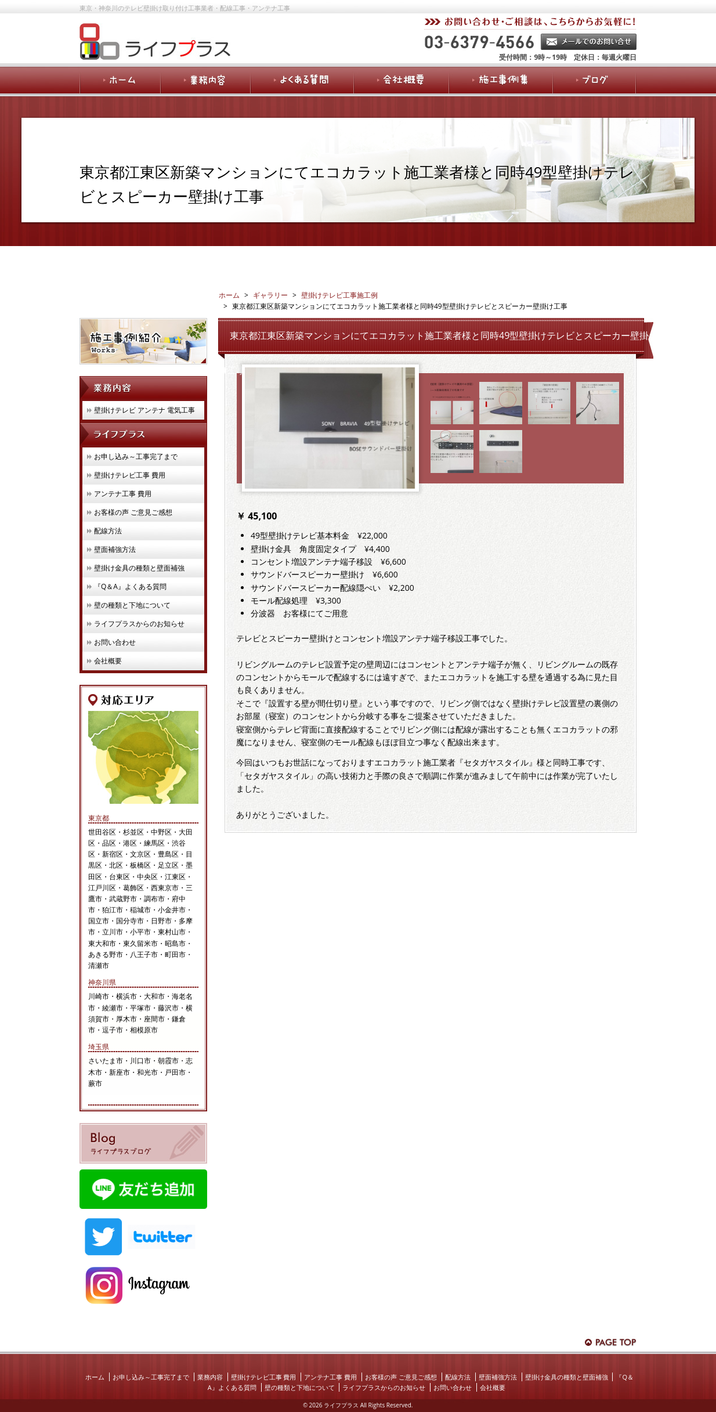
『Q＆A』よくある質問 (130, 586)
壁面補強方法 (115, 549)
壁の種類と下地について (132, 605)
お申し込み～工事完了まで (136, 456)
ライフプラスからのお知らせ (139, 624)
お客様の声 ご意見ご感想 (133, 512)
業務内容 (210, 1377)
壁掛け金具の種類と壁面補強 (139, 568)
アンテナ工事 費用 (122, 494)
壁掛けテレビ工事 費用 (129, 475)
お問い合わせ (115, 642)
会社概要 (108, 661)
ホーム (94, 1377)
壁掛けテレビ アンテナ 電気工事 (144, 410)
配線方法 (108, 531)
